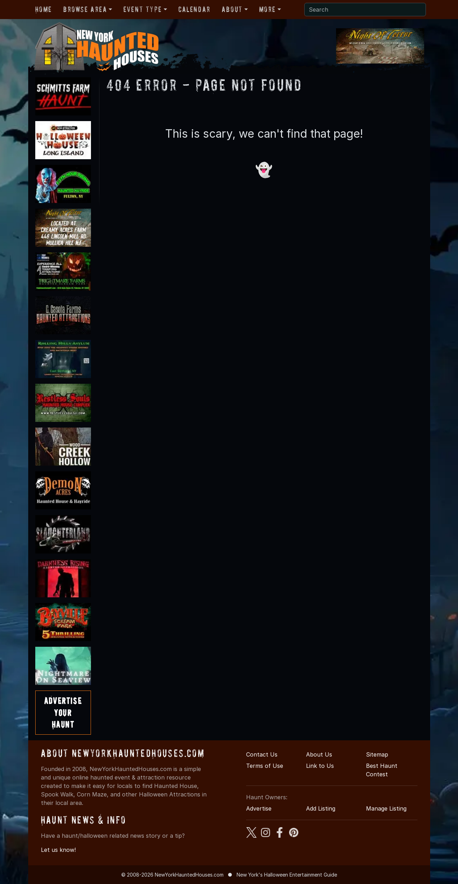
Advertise (258, 808)
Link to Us (320, 765)
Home (43, 9)
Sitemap (377, 754)
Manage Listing (386, 808)
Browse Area (85, 9)
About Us (319, 754)
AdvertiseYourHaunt (63, 712)
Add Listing (320, 808)
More (267, 9)
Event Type (142, 9)
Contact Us (261, 754)
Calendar (194, 9)
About (232, 9)
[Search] (365, 9)
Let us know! (58, 849)
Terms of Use (264, 765)
